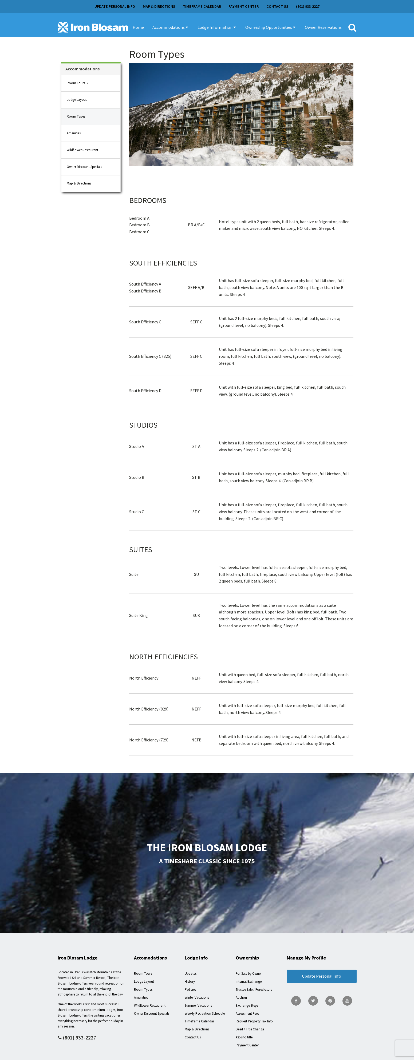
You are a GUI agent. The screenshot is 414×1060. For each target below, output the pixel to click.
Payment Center (243, 6)
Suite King (138, 615)
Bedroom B (139, 224)
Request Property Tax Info (254, 1021)
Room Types (76, 116)
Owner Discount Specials (84, 166)
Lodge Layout (77, 99)
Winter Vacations (197, 997)
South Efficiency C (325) (150, 356)
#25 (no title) (245, 1037)
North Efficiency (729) (148, 739)
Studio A (136, 446)
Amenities (74, 133)
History (190, 981)
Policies (190, 989)
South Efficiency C (145, 321)
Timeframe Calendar (202, 6)
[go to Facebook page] (296, 1001)
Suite (134, 574)
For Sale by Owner (249, 973)
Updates (190, 973)
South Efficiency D (145, 390)
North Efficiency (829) (148, 709)
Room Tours (76, 83)
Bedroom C (139, 231)
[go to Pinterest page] (330, 1001)
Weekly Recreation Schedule (205, 1013)
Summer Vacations (198, 1005)
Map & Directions (159, 6)
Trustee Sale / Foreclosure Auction (254, 993)
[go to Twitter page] (313, 1001)
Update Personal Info (114, 6)
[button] (170, 27)
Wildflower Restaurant (82, 150)
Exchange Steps (247, 1005)
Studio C (136, 511)
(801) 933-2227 (308, 6)
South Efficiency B (145, 291)
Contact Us (277, 6)
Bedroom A (139, 218)
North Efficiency (143, 678)
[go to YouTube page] (347, 1001)
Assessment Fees (247, 1013)
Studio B (136, 477)
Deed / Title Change (250, 1029)
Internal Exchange (249, 981)
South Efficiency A (145, 284)
